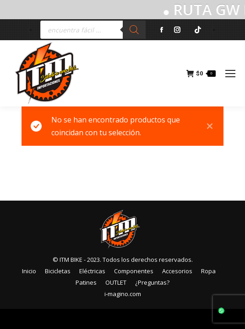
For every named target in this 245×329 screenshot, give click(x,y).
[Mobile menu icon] (230, 73)
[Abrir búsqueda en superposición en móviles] (93, 30)
